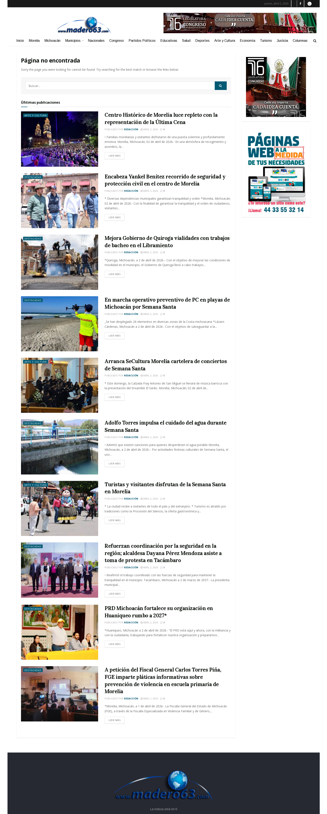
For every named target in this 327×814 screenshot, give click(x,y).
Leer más (114, 155)
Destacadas (32, 177)
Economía (247, 40)
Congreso (116, 40)
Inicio (20, 40)
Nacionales (96, 40)
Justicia (282, 40)
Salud (186, 40)
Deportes (202, 40)
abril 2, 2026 (149, 129)
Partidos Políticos (142, 40)
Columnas (300, 40)
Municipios (73, 40)
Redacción (131, 129)
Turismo (266, 40)
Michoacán (52, 40)
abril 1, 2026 (149, 698)
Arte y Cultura (224, 40)
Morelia (34, 40)
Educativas (168, 40)
